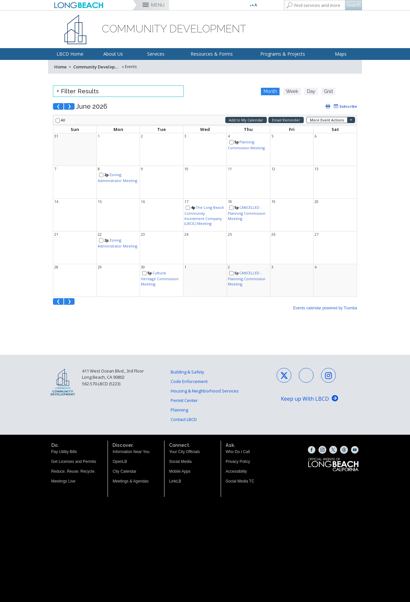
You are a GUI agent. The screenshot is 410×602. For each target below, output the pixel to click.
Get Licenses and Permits (73, 431)
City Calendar (124, 441)
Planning (179, 380)
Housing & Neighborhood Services (205, 361)
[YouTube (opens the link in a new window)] (355, 420)
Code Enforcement (189, 351)
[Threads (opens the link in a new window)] (344, 420)
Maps (341, 54)
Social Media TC (240, 451)
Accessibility (236, 441)
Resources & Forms (212, 54)
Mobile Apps (179, 441)
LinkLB (175, 451)
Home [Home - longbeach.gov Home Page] (60, 67)
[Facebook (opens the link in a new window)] (312, 420)
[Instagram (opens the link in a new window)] (322, 420)
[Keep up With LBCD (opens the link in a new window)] (309, 369)
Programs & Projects (282, 54)
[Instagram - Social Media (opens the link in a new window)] (328, 345)
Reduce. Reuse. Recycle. (73, 441)
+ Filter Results (78, 91)
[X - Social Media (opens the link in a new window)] (284, 345)
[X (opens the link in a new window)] (333, 420)
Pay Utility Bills (64, 421)
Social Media (180, 431)
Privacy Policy (238, 431)
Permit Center (184, 370)
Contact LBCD (184, 389)
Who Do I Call (238, 421)
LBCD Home (70, 54)
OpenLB (119, 431)
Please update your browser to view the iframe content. (308, 91)
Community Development (97, 67)
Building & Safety (187, 342)
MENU (157, 5)
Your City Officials (184, 421)
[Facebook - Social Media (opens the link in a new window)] (306, 345)
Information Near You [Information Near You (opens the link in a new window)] (130, 421)
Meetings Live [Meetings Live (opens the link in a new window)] (63, 451)
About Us (113, 54)
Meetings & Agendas (130, 451)
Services (155, 54)
